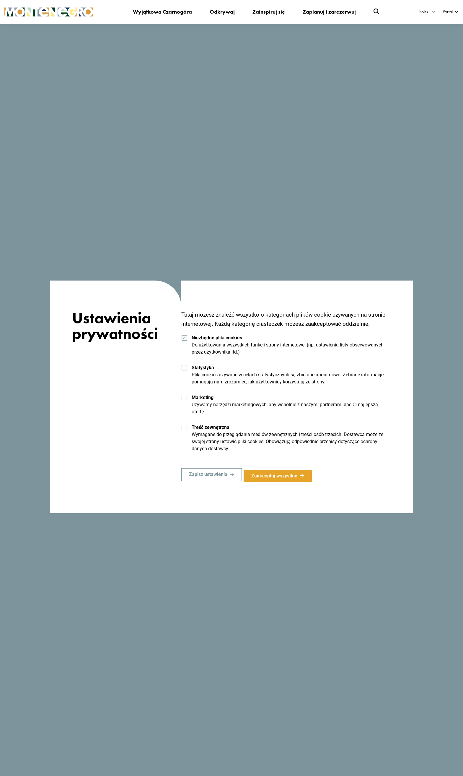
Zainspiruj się (269, 11)
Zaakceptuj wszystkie (277, 476)
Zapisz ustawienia (208, 476)
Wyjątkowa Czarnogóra (162, 11)
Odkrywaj (222, 11)
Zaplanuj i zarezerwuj (329, 11)
